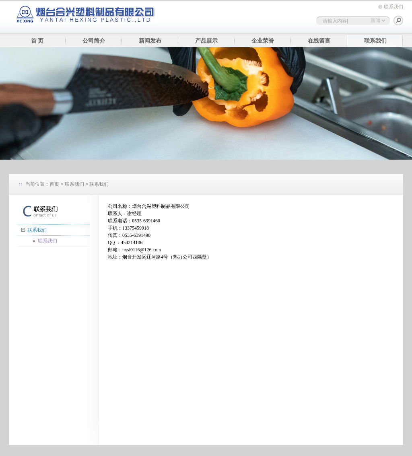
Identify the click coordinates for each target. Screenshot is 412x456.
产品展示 (206, 41)
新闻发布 (150, 41)
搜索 (398, 20)
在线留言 (319, 41)
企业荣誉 (262, 41)
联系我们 (393, 7)
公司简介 (93, 41)
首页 (54, 184)
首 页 (37, 41)
